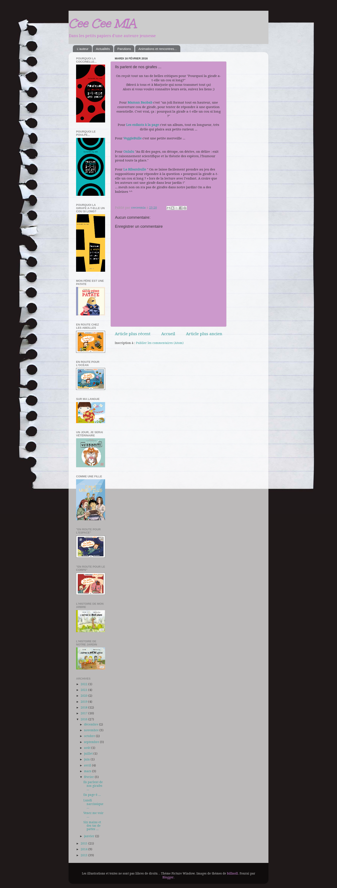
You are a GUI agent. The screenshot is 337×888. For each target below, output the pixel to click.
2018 (84, 707)
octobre (90, 736)
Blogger (168, 877)
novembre (92, 730)
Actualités (103, 49)
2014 (84, 849)
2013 (84, 855)
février (89, 777)
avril (88, 765)
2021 (84, 690)
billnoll (232, 873)
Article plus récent (132, 333)
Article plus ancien (204, 333)
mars (88, 771)
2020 (84, 695)
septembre (92, 742)
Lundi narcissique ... (93, 804)
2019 (84, 701)
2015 (84, 843)
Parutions (124, 49)
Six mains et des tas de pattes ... (92, 825)
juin (87, 759)
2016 (84, 719)
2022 (84, 684)
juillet (88, 753)
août (87, 747)
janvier (89, 836)
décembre (91, 724)
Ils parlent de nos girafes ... (93, 785)
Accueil (168, 333)
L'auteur (83, 49)
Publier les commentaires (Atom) (160, 343)
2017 (84, 713)
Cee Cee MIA (102, 23)
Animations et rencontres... (157, 49)
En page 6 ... (92, 794)
